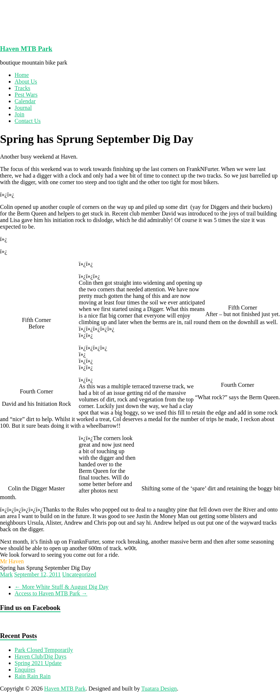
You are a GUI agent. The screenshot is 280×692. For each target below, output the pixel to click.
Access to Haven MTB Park (51, 593)
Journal (23, 108)
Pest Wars (26, 95)
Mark (6, 574)
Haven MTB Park (26, 49)
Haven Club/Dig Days (40, 656)
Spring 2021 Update (38, 663)
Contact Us (28, 121)
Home (22, 75)
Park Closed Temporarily (44, 650)
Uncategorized (79, 574)
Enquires (25, 669)
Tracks (22, 88)
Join (19, 114)
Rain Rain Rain (33, 676)
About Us (26, 81)
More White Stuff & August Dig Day (62, 587)
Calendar (25, 101)
